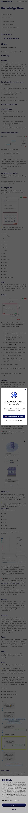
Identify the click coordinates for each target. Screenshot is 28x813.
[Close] (25, 389)
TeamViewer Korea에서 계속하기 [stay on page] (14, 421)
